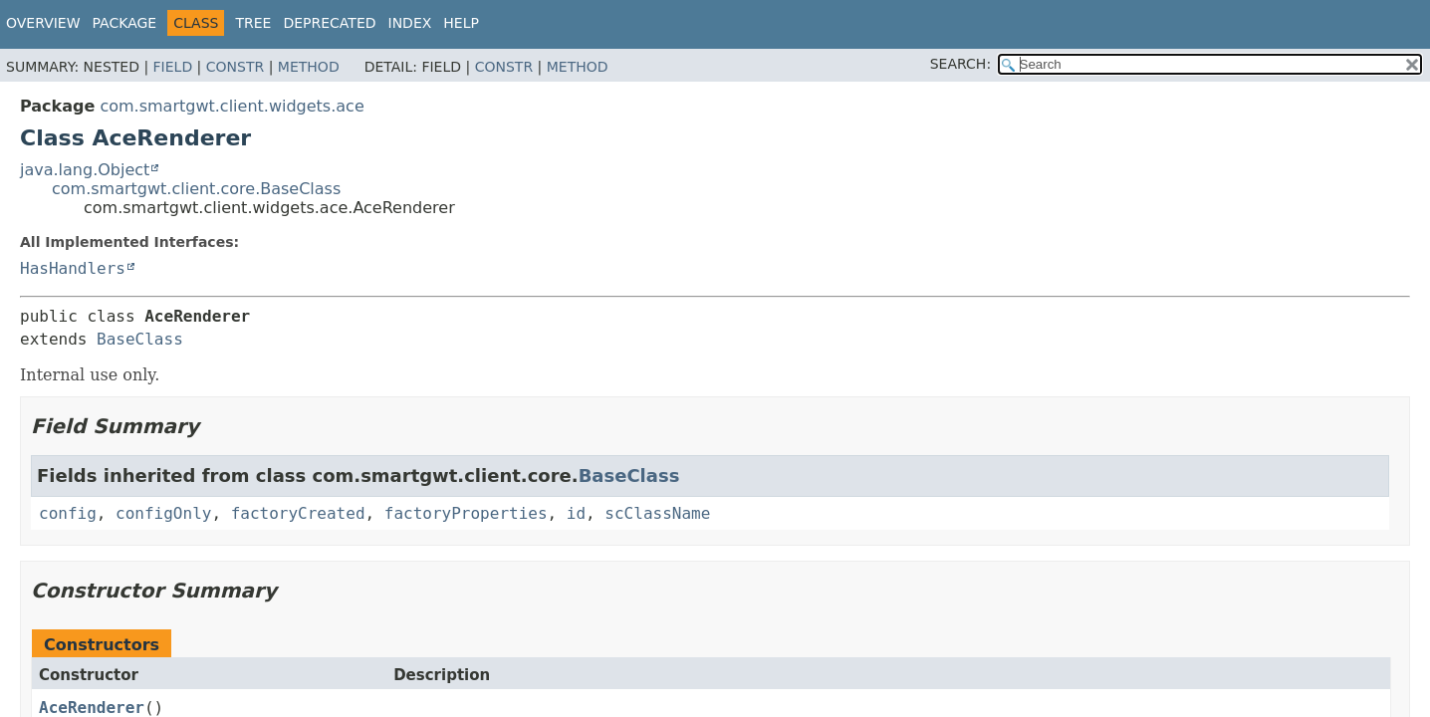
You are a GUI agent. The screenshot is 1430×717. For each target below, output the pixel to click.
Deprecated (329, 23)
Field (173, 67)
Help (461, 23)
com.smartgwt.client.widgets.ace (231, 106)
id (576, 513)
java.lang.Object (84, 169)
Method (309, 67)
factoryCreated (298, 513)
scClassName (657, 513)
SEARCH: (960, 64)
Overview (43, 23)
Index (410, 23)
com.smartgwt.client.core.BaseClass (196, 188)
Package (125, 23)
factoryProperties (466, 513)
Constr (235, 67)
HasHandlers (72, 268)
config (68, 513)
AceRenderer (91, 707)
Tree (253, 23)
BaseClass (140, 339)
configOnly (163, 513)
